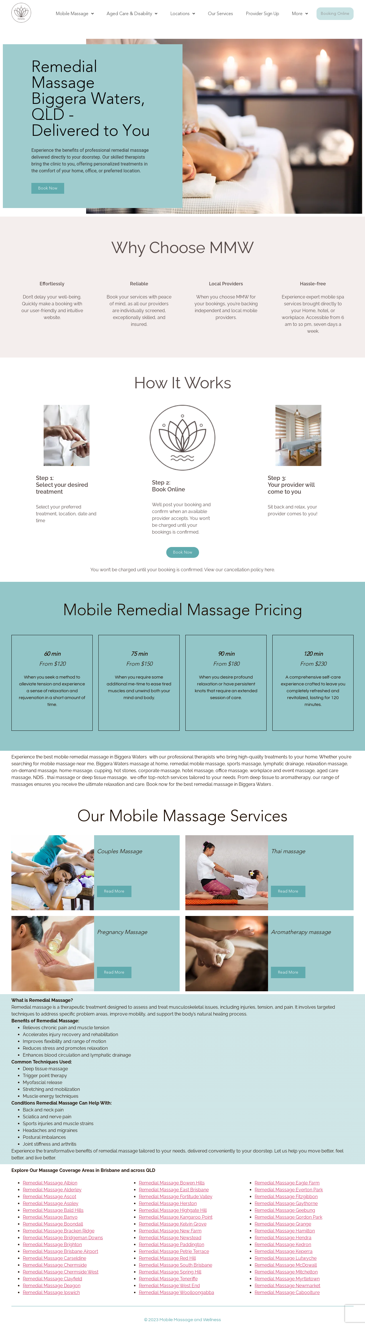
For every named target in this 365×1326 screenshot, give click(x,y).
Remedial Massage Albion (50, 1183)
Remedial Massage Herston (168, 1203)
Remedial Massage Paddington (171, 1244)
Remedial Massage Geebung (285, 1210)
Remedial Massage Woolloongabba (176, 1292)
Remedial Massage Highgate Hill (173, 1210)
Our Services (220, 13)
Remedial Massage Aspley (50, 1203)
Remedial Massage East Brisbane (174, 1189)
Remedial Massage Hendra (283, 1237)
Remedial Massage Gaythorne (286, 1203)
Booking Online (335, 13)
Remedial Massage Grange (283, 1224)
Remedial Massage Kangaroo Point (175, 1217)
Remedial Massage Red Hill (167, 1258)
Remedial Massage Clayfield (52, 1278)
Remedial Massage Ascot (49, 1196)
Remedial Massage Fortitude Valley (175, 1196)
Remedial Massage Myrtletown (287, 1278)
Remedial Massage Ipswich (51, 1292)
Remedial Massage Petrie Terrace (174, 1251)
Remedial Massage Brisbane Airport (60, 1251)
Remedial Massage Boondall (53, 1224)
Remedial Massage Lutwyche (286, 1258)
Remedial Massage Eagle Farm (287, 1183)
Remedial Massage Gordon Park (288, 1217)
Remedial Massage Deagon (51, 1285)
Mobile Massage (75, 13)
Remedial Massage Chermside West (60, 1272)
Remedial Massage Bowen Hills (172, 1183)
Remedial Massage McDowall (286, 1265)
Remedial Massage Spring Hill (170, 1272)
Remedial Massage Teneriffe (168, 1278)
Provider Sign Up (262, 13)
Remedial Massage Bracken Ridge (58, 1231)
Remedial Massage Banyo (50, 1217)
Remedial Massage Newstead (170, 1237)
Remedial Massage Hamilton (285, 1231)
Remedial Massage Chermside (55, 1265)
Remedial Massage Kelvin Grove (172, 1224)
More (300, 13)
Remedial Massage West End (169, 1285)
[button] (75, 13)
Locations (182, 13)
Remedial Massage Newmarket (287, 1285)
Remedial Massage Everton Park (289, 1189)
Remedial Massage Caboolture (287, 1292)
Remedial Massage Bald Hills (53, 1210)
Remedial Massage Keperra (284, 1251)
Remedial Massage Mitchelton (286, 1272)
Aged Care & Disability (132, 13)
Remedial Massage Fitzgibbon (286, 1196)
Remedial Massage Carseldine (54, 1258)
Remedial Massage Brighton (52, 1244)
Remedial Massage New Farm (170, 1231)
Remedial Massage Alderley (52, 1189)
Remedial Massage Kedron (283, 1244)
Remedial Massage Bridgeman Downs (63, 1237)
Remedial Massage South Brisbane (175, 1265)
